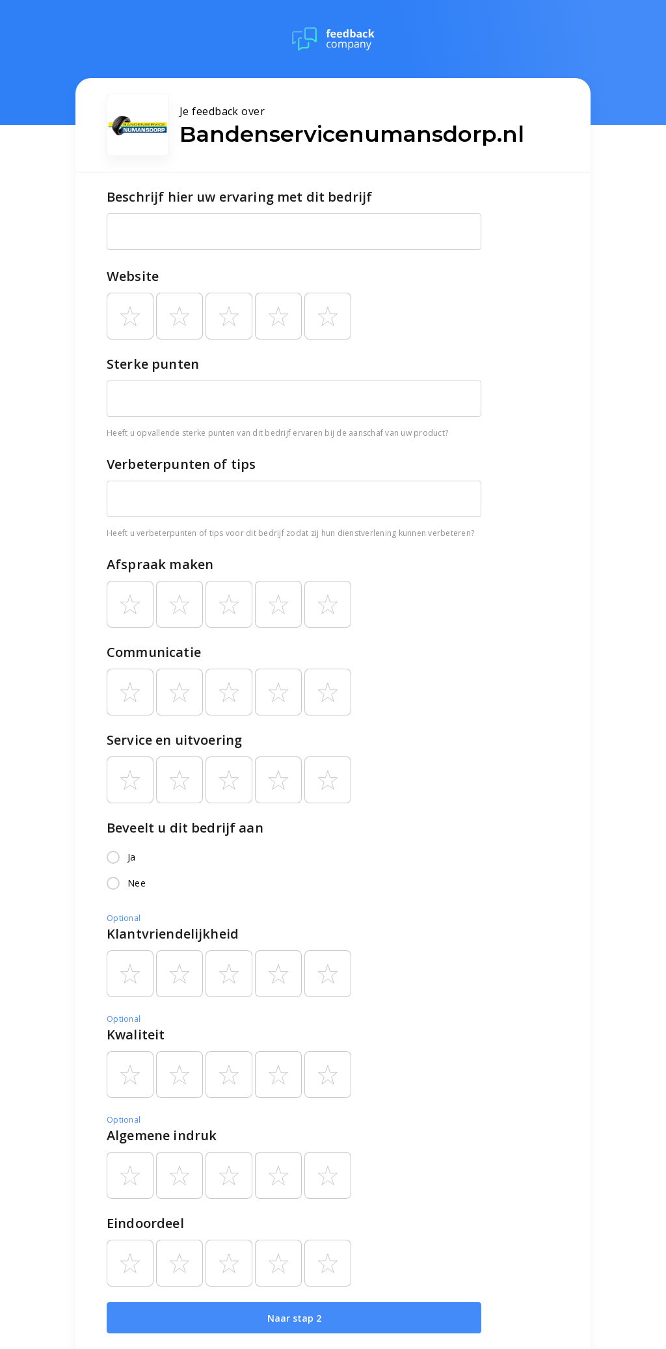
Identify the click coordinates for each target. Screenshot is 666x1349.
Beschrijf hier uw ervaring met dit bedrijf (239, 197)
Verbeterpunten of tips (181, 464)
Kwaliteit (136, 1034)
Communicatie (154, 652)
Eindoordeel (145, 1223)
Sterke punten (153, 364)
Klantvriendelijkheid (173, 933)
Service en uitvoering (174, 740)
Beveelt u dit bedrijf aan (185, 827)
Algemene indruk (162, 1135)
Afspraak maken (160, 564)
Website (133, 276)
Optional (123, 918)
